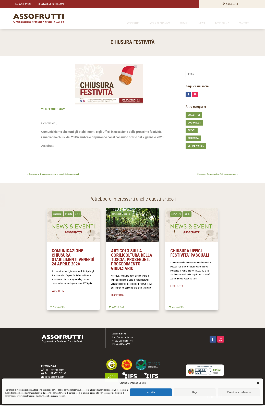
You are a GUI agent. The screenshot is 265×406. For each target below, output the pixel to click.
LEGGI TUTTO (58, 291)
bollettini (194, 116)
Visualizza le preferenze (239, 392)
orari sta (68, 215)
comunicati (194, 123)
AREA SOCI (232, 4)
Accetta (151, 392)
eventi (191, 131)
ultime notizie (196, 146)
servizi (77, 215)
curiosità (193, 139)
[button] (258, 383)
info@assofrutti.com (50, 3)
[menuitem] (133, 19)
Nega (194, 392)
